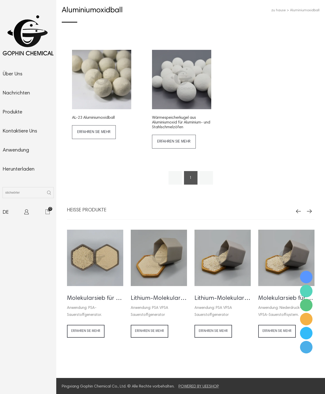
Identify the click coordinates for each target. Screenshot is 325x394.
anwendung (16, 150)
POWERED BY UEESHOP (198, 386)
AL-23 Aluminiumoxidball (93, 118)
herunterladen (18, 169)
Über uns (12, 74)
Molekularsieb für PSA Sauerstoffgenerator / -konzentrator (95, 298)
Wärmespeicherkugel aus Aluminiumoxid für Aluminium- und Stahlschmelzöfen (181, 122)
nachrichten (16, 93)
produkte (12, 112)
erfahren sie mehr (93, 132)
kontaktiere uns (20, 131)
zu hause (278, 10)
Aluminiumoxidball (305, 10)
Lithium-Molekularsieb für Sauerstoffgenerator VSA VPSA (222, 298)
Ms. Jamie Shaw (306, 277)
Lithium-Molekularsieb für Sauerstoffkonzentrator (159, 298)
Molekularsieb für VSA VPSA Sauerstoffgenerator (286, 298)
